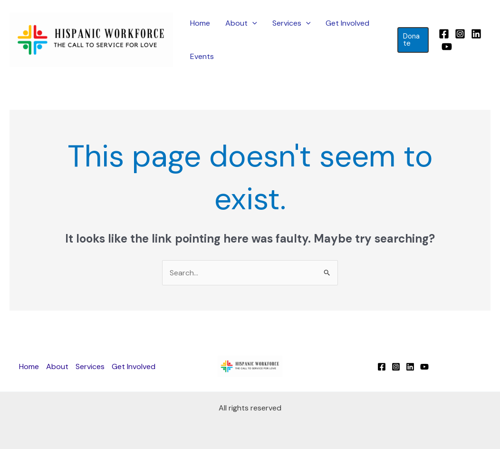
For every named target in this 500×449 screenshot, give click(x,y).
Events (202, 56)
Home (200, 23)
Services (291, 23)
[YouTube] (447, 46)
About (241, 23)
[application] (252, 23)
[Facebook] (444, 34)
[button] (413, 40)
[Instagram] (460, 34)
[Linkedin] (476, 34)
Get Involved (347, 23)
